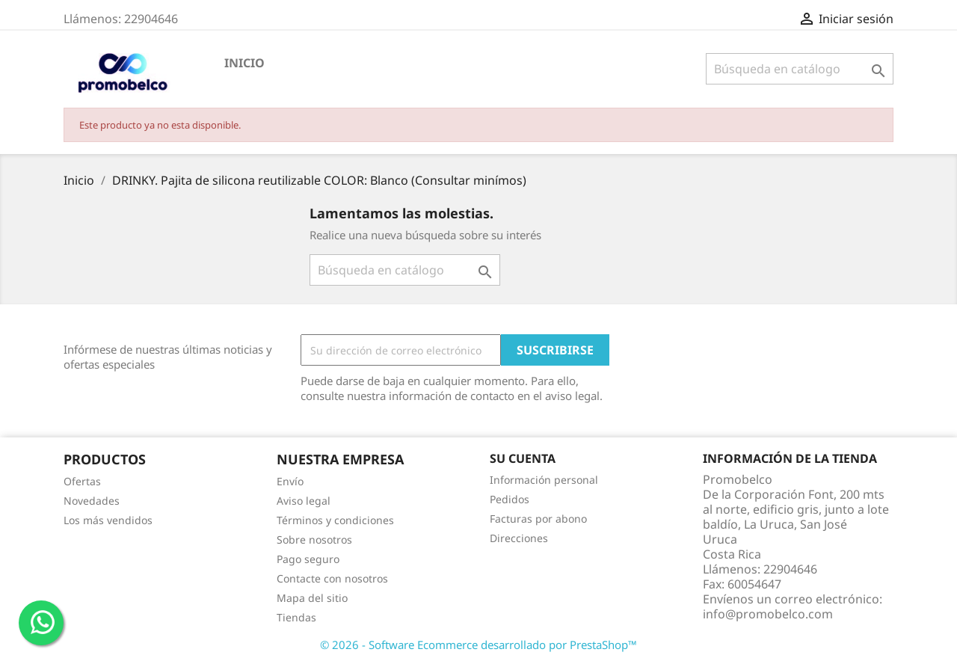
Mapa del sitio (312, 598)
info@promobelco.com (768, 614)
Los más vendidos (108, 520)
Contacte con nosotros (332, 578)
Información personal (544, 480)
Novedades (92, 501)
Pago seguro (308, 559)
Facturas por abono (538, 518)
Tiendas (296, 617)
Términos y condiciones (335, 520)
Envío (290, 481)
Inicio (244, 63)
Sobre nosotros (314, 539)
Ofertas (82, 481)
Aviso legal (303, 501)
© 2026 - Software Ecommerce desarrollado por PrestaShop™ (478, 644)
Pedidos (509, 499)
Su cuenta (523, 458)
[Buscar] (799, 68)
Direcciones (519, 538)
